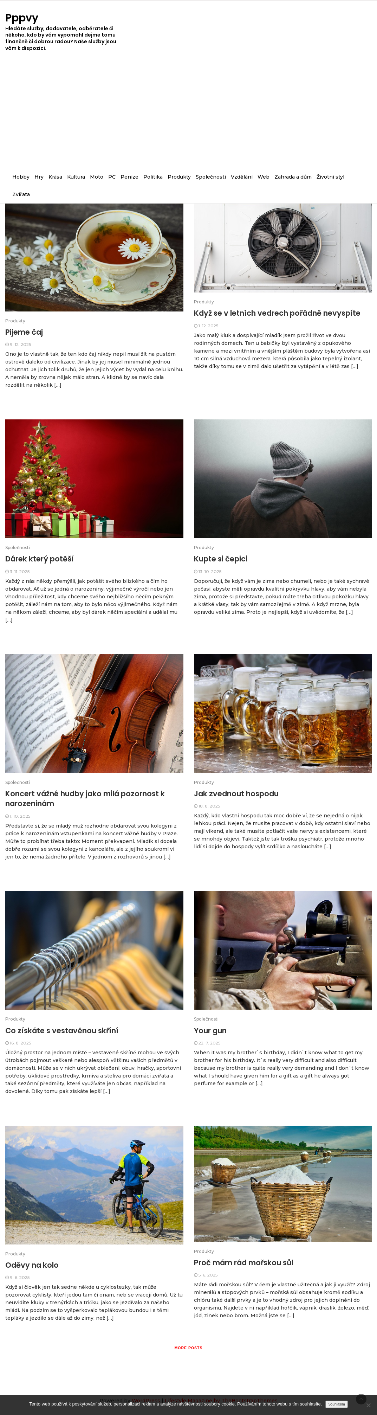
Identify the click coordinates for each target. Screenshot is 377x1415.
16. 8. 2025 (20, 1043)
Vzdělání (242, 177)
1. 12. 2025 (208, 325)
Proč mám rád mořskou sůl (243, 1263)
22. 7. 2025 (209, 1043)
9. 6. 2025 (20, 1277)
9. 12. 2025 (20, 344)
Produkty (179, 177)
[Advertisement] (188, 115)
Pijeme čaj (24, 332)
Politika (153, 177)
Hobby (21, 177)
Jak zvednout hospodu (236, 794)
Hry (39, 177)
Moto (96, 177)
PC (112, 177)
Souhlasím (336, 1404)
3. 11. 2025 (20, 571)
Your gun (210, 1030)
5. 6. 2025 (208, 1275)
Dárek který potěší (39, 559)
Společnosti (211, 177)
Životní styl (330, 177)
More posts (188, 1348)
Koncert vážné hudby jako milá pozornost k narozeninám (85, 799)
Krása (55, 177)
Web (263, 177)
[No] (368, 1405)
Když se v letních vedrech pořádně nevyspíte (277, 313)
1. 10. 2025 (20, 816)
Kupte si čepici (220, 559)
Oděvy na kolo (32, 1265)
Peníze (129, 177)
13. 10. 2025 (210, 571)
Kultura (76, 177)
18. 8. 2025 (209, 806)
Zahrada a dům (293, 177)
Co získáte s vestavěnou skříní (61, 1030)
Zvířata (21, 194)
